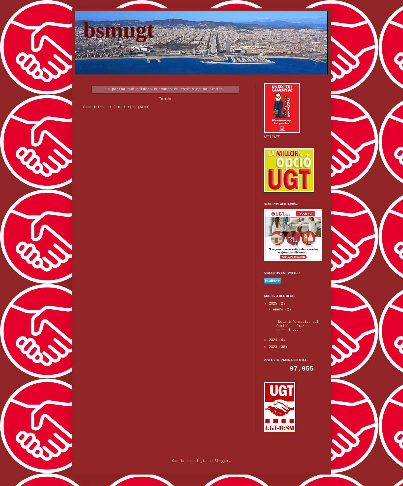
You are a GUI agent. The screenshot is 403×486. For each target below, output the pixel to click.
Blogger (222, 461)
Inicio (165, 99)
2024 (274, 340)
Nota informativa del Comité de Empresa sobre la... (295, 326)
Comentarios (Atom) (132, 107)
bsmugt (118, 30)
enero (279, 310)
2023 (274, 347)
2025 (274, 304)
